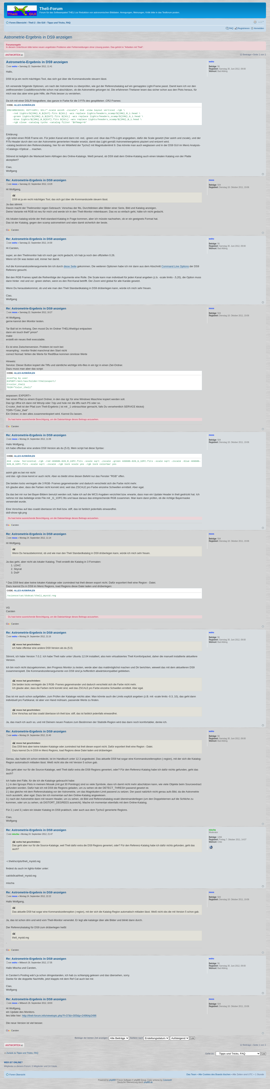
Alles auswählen (24, 105)
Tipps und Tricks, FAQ (59, 22)
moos (14, 184)
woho (14, 66)
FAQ (231, 28)
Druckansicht (255, 22)
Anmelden (259, 28)
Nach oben (263, 174)
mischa (15, 834)
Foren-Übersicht (17, 22)
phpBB (112, 1080)
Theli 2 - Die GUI (36, 22)
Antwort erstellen (14, 54)
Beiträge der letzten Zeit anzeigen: (102, 1038)
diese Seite (70, 266)
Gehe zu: (209, 1053)
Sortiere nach (149, 1038)
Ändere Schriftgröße (261, 22)
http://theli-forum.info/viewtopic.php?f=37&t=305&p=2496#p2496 (59, 1015)
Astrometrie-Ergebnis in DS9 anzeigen (38, 37)
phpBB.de (148, 1082)
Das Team (191, 1074)
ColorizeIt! (167, 1080)
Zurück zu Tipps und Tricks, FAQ (22, 1053)
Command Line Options (175, 266)
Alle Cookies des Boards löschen (214, 1074)
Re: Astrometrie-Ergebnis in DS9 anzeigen (36, 180)
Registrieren (244, 28)
